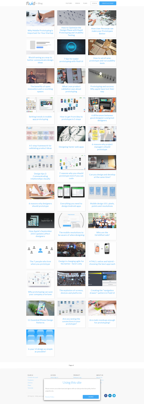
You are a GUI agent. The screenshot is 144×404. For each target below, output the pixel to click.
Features (31, 380)
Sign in (94, 3)
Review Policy (49, 397)
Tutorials (30, 388)
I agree (90, 397)
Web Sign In (54, 377)
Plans (29, 385)
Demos (30, 383)
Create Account (33, 377)
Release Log (77, 377)
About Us (99, 377)
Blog (40, 3)
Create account (108, 3)
